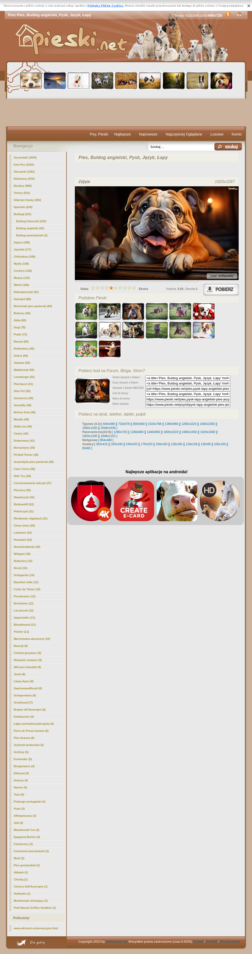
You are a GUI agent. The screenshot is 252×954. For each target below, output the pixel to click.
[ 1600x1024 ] (171, 432)
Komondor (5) (23, 759)
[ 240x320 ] (131, 444)
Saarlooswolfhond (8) (28, 688)
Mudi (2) (19, 858)
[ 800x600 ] (139, 424)
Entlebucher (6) (24, 716)
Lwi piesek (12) (24, 610)
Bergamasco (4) (24, 766)
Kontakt (211, 941)
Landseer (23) (23, 532)
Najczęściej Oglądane (184, 134)
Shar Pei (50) (22, 391)
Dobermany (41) (24, 440)
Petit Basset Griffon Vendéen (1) (35, 907)
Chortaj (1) (21, 879)
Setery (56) (21, 355)
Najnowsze (148, 134)
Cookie (198, 941)
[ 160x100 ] (161, 444)
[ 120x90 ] (205, 444)
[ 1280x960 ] (171, 424)
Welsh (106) (21, 284)
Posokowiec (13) (25, 596)
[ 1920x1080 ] (208, 432)
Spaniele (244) (23, 207)
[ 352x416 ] (101, 444)
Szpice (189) (22, 242)
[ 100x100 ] (219, 444)
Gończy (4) (21, 780)
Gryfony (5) (21, 752)
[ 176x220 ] (146, 444)
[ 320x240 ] (116, 444)
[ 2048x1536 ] (108, 428)
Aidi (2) (18, 822)
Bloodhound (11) (25, 624)
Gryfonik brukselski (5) (29, 744)
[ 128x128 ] (191, 444)
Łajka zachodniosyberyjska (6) (34, 723)
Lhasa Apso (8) (24, 681)
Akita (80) (20, 320)
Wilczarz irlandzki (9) (27, 667)
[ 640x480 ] (109, 424)
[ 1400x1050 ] (207, 424)
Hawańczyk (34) (24, 497)
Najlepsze (122, 134)
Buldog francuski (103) (31, 221)
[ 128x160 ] (176, 444)
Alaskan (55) (22, 362)
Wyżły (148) (21, 263)
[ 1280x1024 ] (189, 424)
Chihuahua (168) (25, 256)
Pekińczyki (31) (24, 511)
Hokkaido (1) (22, 893)
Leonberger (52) (24, 376)
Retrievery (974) (24, 178)
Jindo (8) (19, 674)
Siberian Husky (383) (27, 199)
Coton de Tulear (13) (27, 589)
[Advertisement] (126, 112)
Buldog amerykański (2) (32, 235)
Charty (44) (21, 433)
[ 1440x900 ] (153, 432)
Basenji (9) (21, 645)
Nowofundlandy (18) (27, 546)
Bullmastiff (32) (24, 504)
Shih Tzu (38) (22, 476)
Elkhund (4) (21, 773)
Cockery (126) (23, 270)
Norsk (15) (20, 568)
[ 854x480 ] (106, 440)
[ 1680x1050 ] (189, 432)
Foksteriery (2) (23, 844)
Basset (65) (21, 341)
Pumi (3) (19, 808)
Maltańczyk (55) (24, 369)
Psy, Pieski (99, 134)
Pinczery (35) (22, 490)
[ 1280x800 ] (137, 432)
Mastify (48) (21, 419)
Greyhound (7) (23, 702)
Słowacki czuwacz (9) (28, 660)
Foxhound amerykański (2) (31, 851)
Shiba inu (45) (23, 426)
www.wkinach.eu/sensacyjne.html (36, 928)
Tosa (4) (19, 794)
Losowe (217, 134)
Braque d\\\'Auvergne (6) (30, 709)
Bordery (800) (23, 185)
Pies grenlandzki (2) (27, 865)
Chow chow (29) (24, 525)
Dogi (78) (20, 327)
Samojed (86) (22, 299)
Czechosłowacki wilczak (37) (32, 483)
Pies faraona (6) (24, 737)
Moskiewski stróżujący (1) (31, 900)
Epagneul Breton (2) (27, 836)
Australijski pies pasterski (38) (34, 461)
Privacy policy (230, 941)
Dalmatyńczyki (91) (26, 291)
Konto (236, 134)
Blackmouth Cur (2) (26, 829)
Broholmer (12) (24, 603)
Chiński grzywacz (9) (27, 652)
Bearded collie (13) (26, 582)
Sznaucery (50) (24, 398)
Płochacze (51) (23, 383)
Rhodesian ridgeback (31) (31, 518)
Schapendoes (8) (25, 695)
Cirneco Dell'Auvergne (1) (31, 886)
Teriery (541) (22, 192)
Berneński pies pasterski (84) (33, 306)
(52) (30, 228)
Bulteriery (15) (23, 560)
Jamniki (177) (23, 249)
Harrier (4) (20, 787)
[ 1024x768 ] (154, 424)
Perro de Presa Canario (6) (31, 730)
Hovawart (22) (23, 539)
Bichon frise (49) (25, 412)
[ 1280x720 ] (120, 432)
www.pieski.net (117, 941)
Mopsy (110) (22, 277)
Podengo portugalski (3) (30, 801)
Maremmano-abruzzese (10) (32, 638)
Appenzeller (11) (24, 617)
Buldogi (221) (23, 214)
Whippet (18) (22, 553)
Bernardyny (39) (24, 447)
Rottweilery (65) (24, 348)
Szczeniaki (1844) (25, 157)
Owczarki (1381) (24, 171)
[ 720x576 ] (123, 424)
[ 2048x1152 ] (108, 436)
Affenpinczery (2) (25, 815)
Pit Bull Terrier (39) (26, 454)
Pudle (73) (20, 334)
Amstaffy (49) (23, 405)
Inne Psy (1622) (24, 164)
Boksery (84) (22, 313)
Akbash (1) (21, 872)
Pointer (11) (21, 631)
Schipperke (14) (24, 575)
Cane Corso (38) (24, 468)
